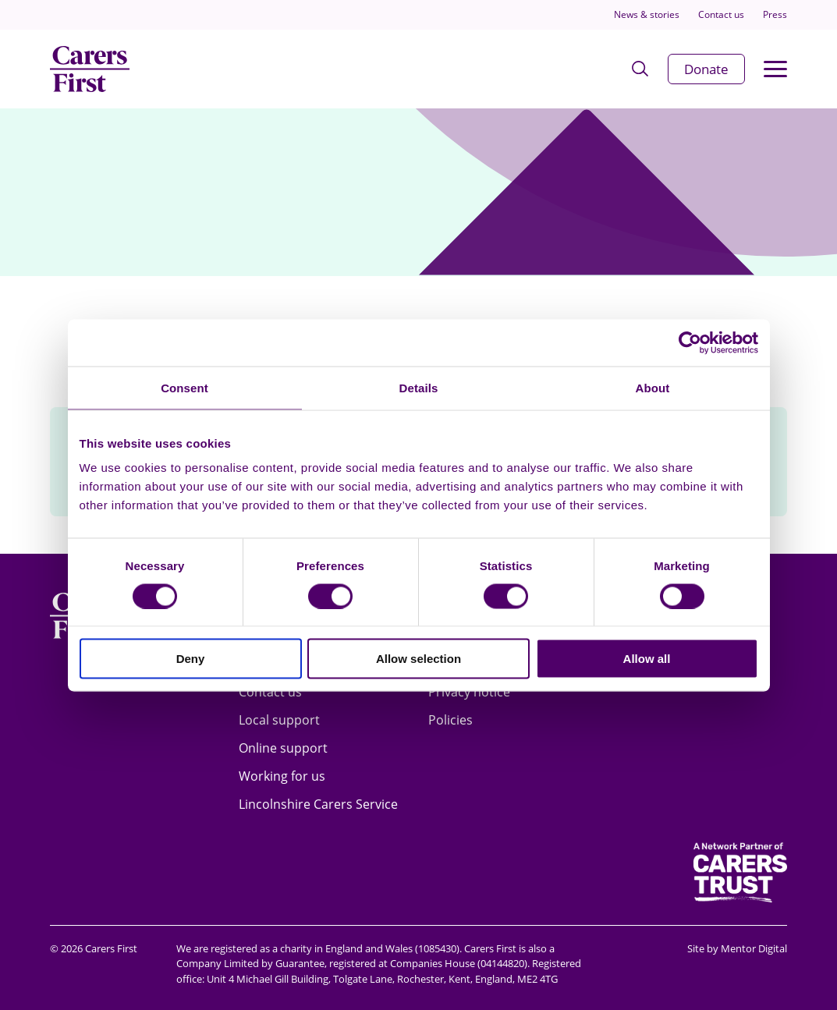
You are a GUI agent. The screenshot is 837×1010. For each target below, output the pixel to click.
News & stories (646, 14)
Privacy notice (469, 691)
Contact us (721, 14)
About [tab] (653, 387)
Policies (450, 719)
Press (775, 14)
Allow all (647, 658)
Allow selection (418, 658)
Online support (283, 748)
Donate (706, 69)
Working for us (282, 776)
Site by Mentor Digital (737, 948)
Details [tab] (418, 387)
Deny (190, 658)
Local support (279, 719)
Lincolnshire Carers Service (318, 804)
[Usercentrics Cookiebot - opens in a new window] (690, 342)
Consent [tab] (184, 387)
